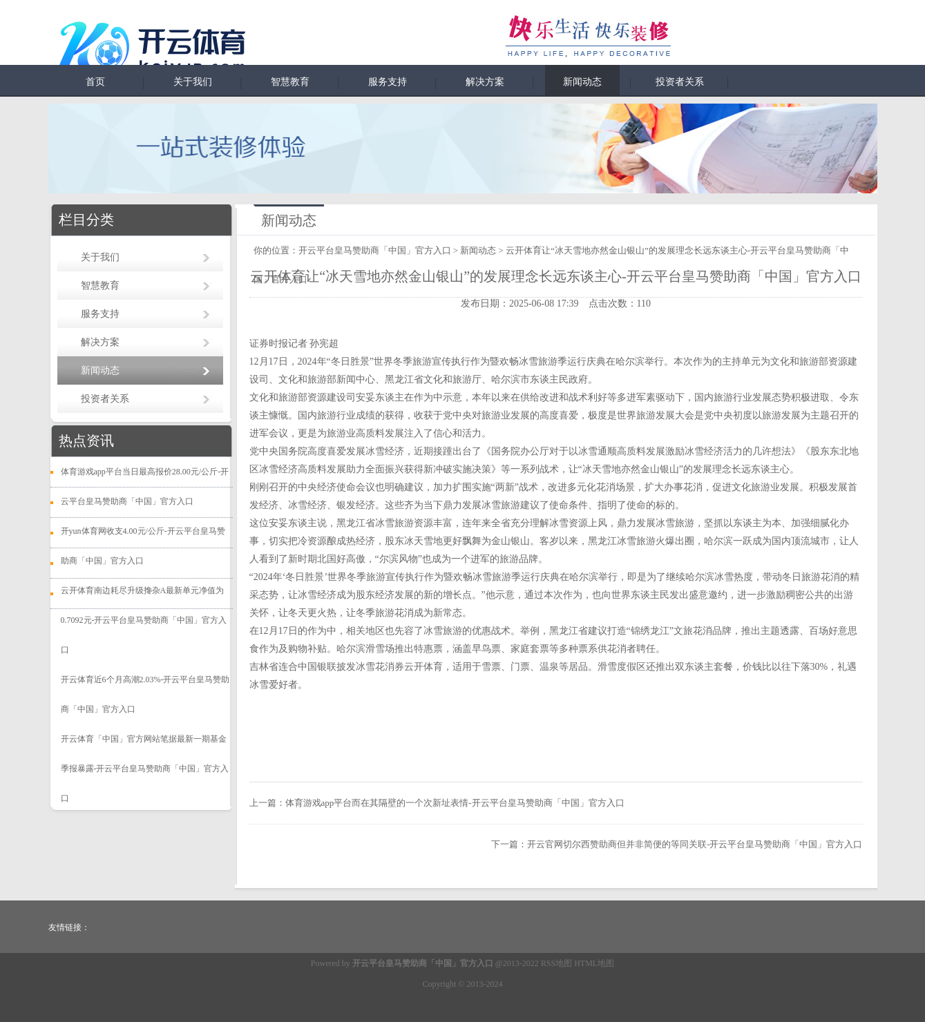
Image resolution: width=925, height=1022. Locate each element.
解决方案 (485, 82)
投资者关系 (680, 82)
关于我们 (192, 82)
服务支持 (387, 82)
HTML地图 (594, 963)
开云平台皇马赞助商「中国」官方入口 (374, 250)
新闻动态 (582, 82)
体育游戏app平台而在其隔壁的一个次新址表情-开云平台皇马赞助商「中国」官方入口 (454, 803)
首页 (95, 82)
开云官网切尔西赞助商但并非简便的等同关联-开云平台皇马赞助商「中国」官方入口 (694, 844)
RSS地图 (556, 963)
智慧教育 (290, 82)
